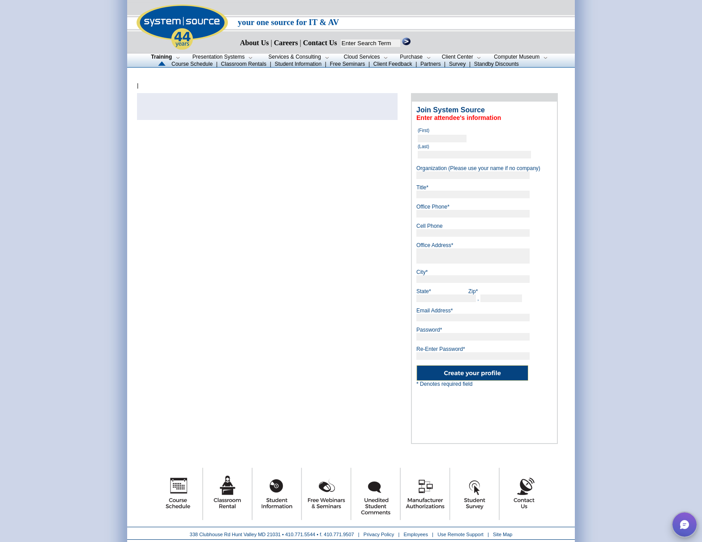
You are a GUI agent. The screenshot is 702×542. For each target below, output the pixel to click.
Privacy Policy (380, 534)
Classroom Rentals (243, 64)
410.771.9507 (339, 534)
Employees (416, 534)
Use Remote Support (460, 534)
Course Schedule (192, 64)
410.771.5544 (300, 534)
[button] (685, 525)
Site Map (502, 534)
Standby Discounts (496, 64)
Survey (457, 64)
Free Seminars (347, 64)
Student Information (297, 64)
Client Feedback (392, 64)
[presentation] (484, 411)
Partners (430, 64)
